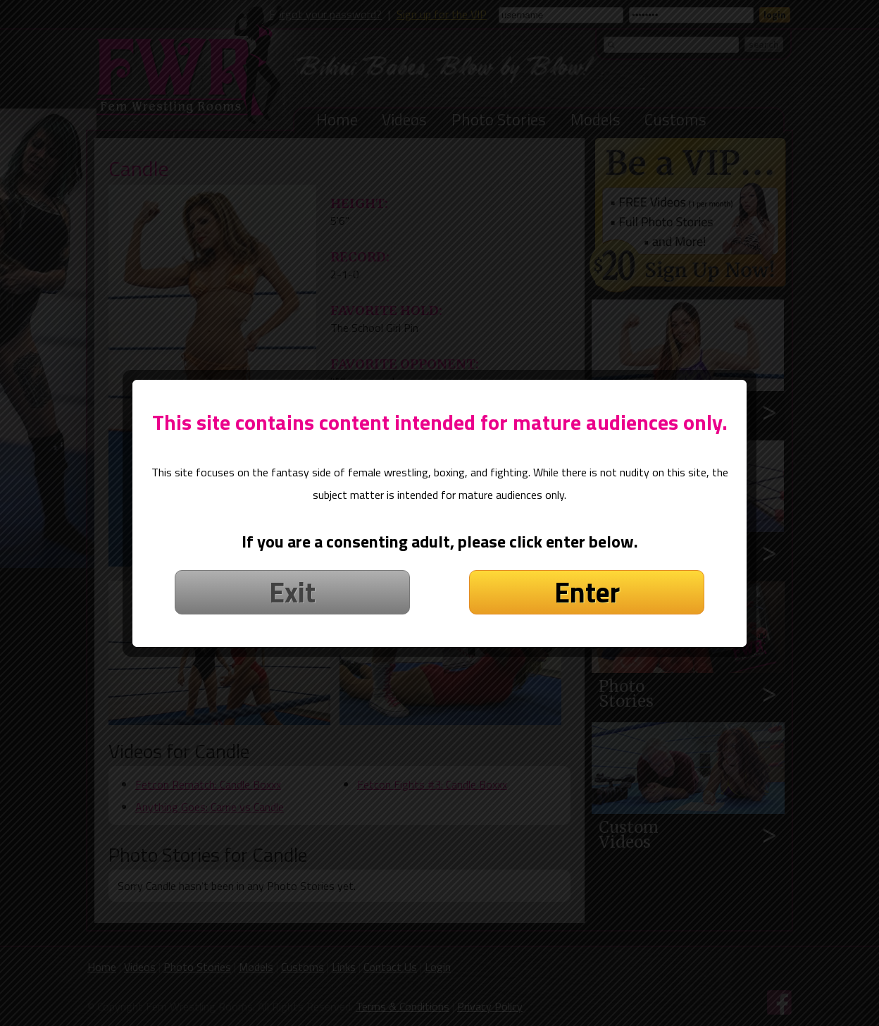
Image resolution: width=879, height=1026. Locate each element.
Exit (292, 571)
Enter (587, 571)
